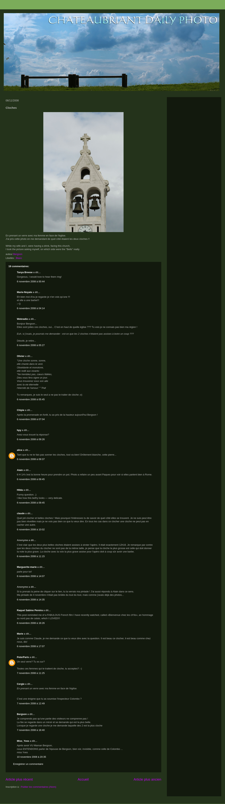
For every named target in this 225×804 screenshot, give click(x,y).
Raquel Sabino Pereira (30, 610)
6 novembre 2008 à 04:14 (31, 308)
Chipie (20, 410)
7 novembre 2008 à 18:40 (31, 730)
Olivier (20, 356)
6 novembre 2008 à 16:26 (31, 623)
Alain (20, 470)
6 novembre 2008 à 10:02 (31, 529)
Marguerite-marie (27, 567)
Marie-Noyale (24, 292)
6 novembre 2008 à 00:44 (31, 281)
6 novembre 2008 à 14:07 (31, 576)
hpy (19, 430)
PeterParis (23, 657)
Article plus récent (19, 779)
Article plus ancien (147, 779)
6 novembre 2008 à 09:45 (31, 479)
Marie (20, 633)
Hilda (20, 490)
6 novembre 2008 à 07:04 (31, 419)
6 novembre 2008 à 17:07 (31, 646)
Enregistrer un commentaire (28, 764)
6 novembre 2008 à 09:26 (31, 439)
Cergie (20, 684)
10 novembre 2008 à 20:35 (31, 756)
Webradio (22, 319)
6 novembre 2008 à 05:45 (31, 399)
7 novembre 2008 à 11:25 (31, 673)
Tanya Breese (25, 272)
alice (19, 450)
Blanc (19, 258)
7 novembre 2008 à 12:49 (31, 703)
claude (21, 513)
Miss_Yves (23, 741)
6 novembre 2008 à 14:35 (31, 599)
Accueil (83, 779)
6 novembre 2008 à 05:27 (31, 345)
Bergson (22, 714)
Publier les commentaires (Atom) (38, 786)
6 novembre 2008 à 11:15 (31, 556)
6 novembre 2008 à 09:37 (31, 459)
